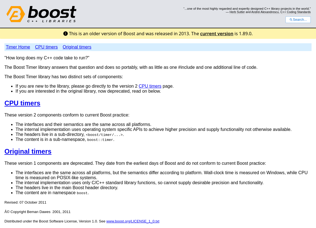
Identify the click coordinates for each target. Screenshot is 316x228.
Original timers (77, 47)
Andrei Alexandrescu (265, 12)
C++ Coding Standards (295, 12)
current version (217, 34)
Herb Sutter (237, 12)
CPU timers (46, 47)
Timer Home (18, 47)
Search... (298, 20)
